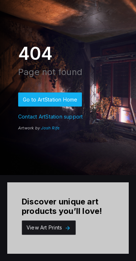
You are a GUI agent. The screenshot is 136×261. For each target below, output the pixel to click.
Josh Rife (50, 127)
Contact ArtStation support (50, 116)
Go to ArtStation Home (50, 99)
